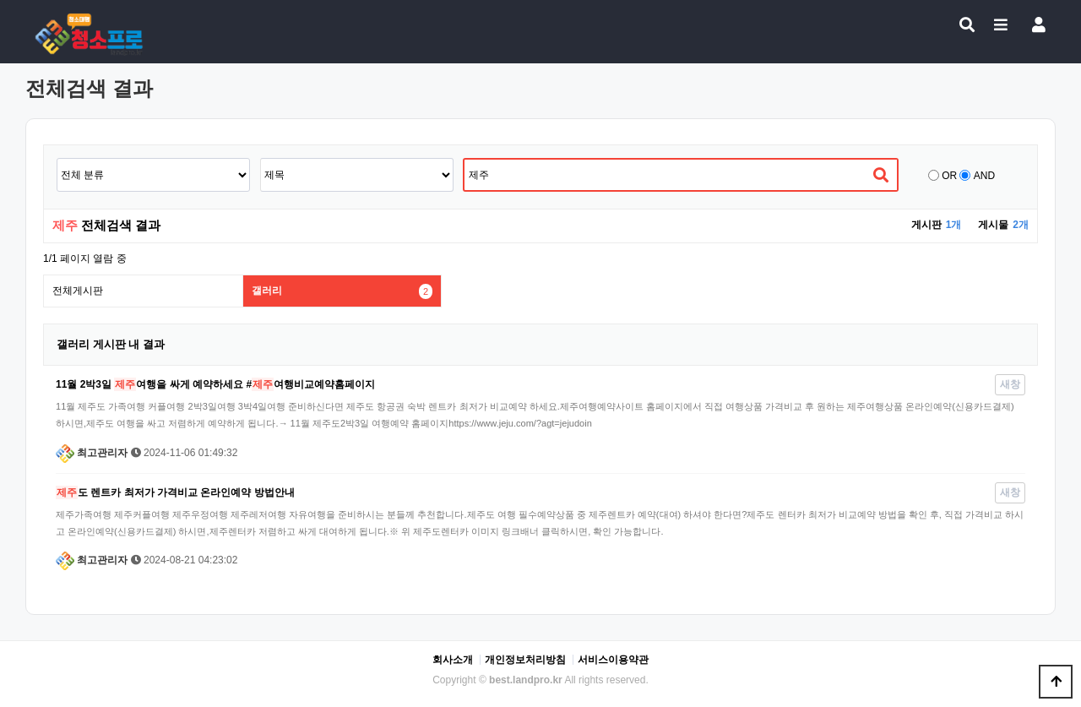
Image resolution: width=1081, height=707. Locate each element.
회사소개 (452, 660)
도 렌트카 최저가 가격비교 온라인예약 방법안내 (175, 492)
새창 (1010, 384)
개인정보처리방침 (525, 660)
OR (949, 176)
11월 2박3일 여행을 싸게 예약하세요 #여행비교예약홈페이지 (215, 384)
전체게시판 (77, 290)
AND (984, 176)
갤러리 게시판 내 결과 (111, 344)
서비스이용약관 (613, 660)
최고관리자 (92, 453)
